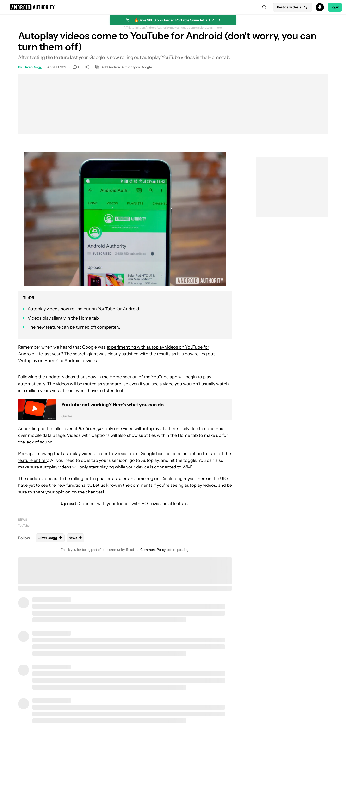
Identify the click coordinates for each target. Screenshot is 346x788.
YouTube (160, 377)
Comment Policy (153, 550)
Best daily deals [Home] (292, 7)
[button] (173, 7)
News (22, 519)
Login (335, 7)
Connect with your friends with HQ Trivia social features (125, 503)
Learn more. (214, 27)
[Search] (264, 7)
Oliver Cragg (32, 67)
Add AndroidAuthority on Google (123, 67)
